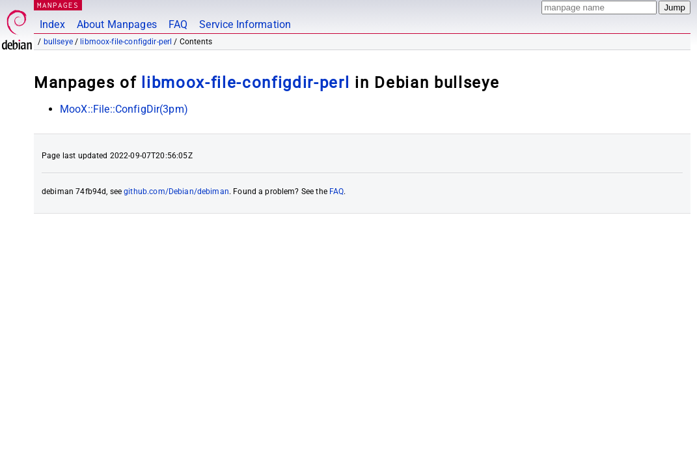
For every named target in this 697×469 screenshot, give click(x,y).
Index (52, 24)
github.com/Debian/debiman (176, 191)
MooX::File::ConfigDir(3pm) (124, 109)
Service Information (245, 24)
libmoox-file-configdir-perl (126, 41)
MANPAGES (58, 5)
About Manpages (117, 24)
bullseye (58, 41)
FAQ (178, 24)
